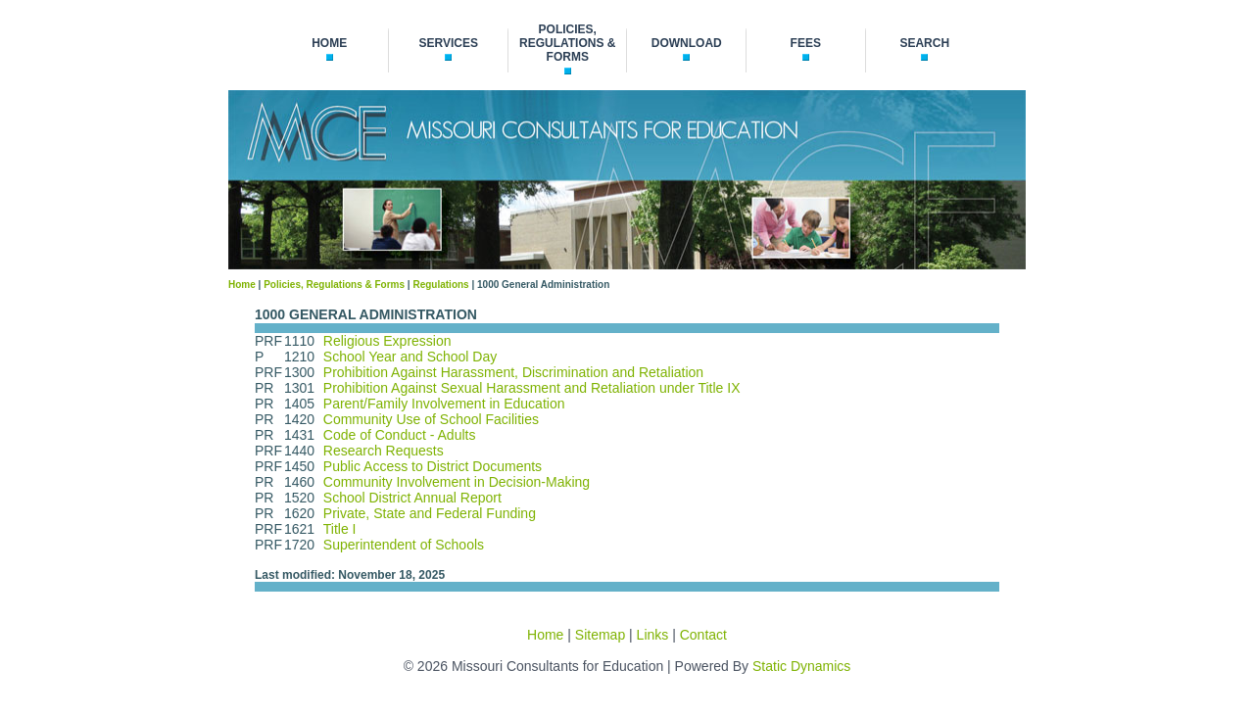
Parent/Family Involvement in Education (444, 403)
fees (806, 43)
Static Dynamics (801, 666)
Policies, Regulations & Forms (334, 284)
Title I (340, 529)
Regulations (440, 284)
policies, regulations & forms (567, 43)
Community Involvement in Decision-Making (456, 482)
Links (653, 635)
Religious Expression (387, 341)
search (924, 43)
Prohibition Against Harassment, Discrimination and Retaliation (513, 372)
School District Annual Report (412, 497)
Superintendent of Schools (403, 544)
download (686, 43)
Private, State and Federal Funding (429, 513)
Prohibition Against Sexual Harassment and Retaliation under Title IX (532, 388)
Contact (703, 635)
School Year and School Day (410, 356)
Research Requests (383, 450)
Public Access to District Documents (432, 466)
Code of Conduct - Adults (399, 435)
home (329, 43)
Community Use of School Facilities (431, 419)
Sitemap (600, 635)
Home (242, 284)
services (447, 43)
